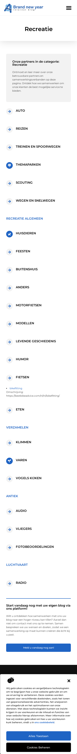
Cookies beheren (38, 747)
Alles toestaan (38, 736)
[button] (69, 681)
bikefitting (16, 388)
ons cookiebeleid (44, 722)
